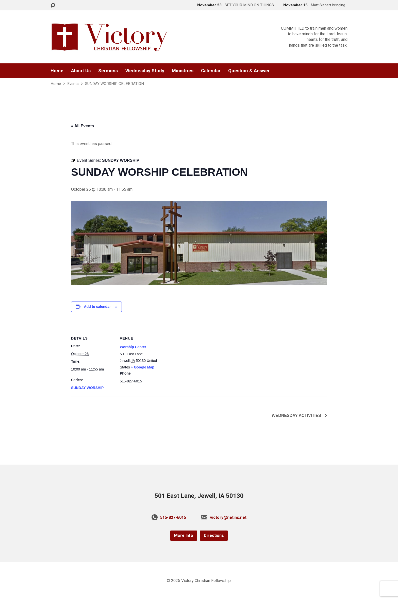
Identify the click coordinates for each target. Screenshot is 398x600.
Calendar (211, 70)
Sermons (108, 70)
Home (57, 70)
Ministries (182, 70)
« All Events (82, 126)
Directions (214, 535)
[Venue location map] (195, 355)
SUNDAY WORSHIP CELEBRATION (114, 83)
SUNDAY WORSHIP (87, 388)
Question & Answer (249, 70)
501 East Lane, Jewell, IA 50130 (199, 495)
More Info (183, 535)
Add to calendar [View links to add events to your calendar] (97, 307)
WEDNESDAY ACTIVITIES (297, 415)
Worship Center (133, 347)
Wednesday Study (144, 70)
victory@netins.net (228, 517)
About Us (81, 70)
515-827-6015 (173, 517)
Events (73, 83)
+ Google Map (142, 367)
